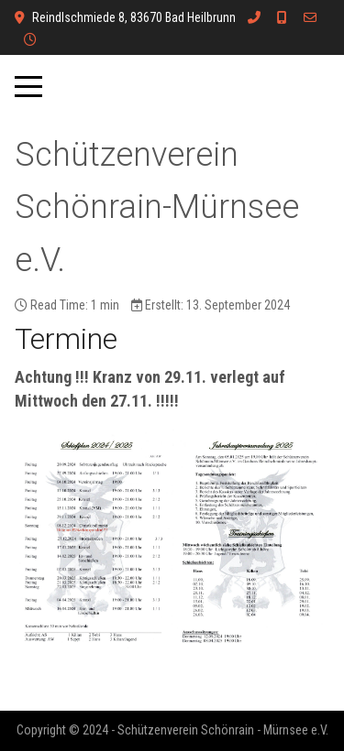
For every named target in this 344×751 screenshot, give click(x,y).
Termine (66, 338)
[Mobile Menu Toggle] (28, 87)
